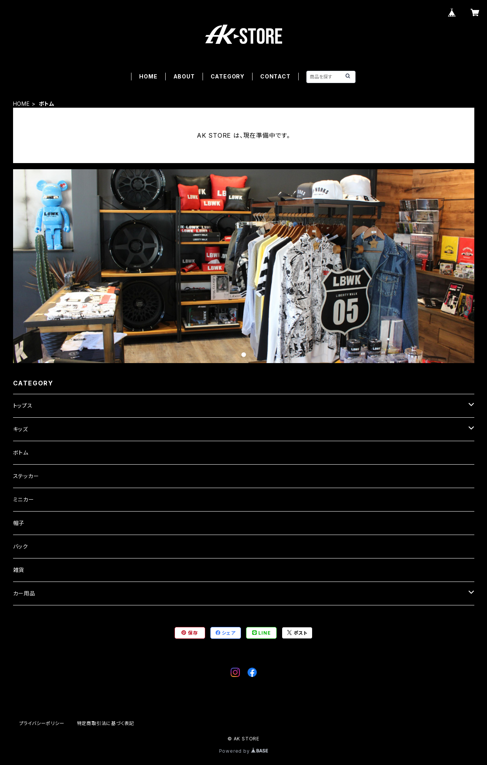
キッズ (20, 429)
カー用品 (24, 593)
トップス (23, 405)
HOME (148, 76)
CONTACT (275, 76)
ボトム (20, 452)
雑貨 (19, 570)
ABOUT (184, 76)
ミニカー (23, 499)
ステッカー (26, 476)
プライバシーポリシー (42, 723)
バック (20, 546)
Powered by (243, 751)
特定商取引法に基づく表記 (106, 723)
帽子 (19, 523)
